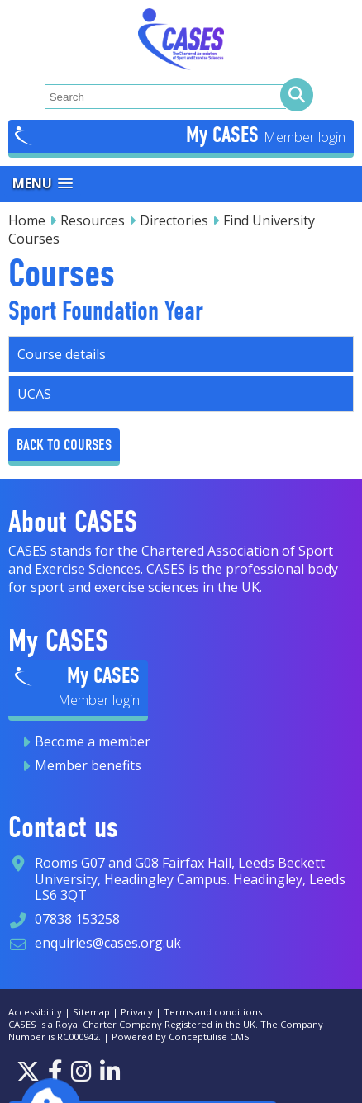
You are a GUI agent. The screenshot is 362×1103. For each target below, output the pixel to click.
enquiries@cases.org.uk (108, 943)
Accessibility (35, 1012)
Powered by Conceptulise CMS (181, 1036)
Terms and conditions (213, 1012)
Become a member (92, 741)
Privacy (137, 1012)
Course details (61, 354)
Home (26, 220)
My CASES (225, 134)
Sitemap (91, 1012)
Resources (92, 220)
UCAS (34, 394)
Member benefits (88, 765)
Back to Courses (64, 444)
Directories (174, 220)
